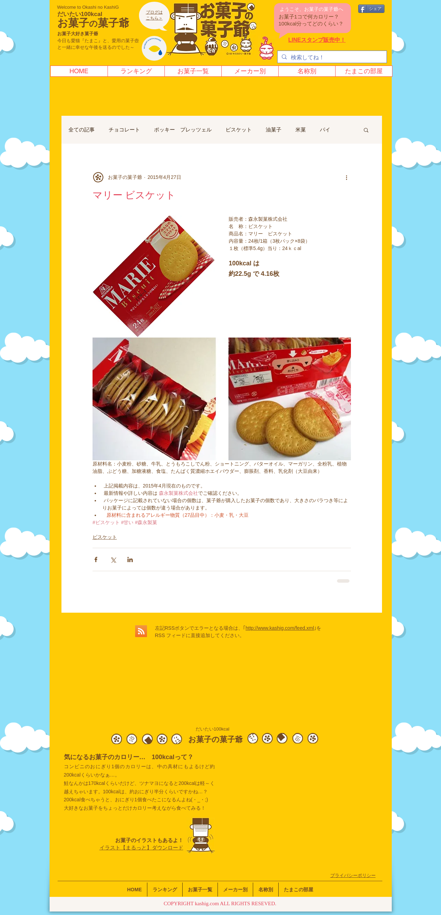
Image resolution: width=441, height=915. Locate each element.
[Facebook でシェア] (96, 559)
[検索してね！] (331, 57)
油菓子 (273, 130)
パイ (325, 130)
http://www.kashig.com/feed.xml (279, 628)
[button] (366, 130)
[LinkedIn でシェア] (130, 559)
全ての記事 (81, 130)
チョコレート (124, 130)
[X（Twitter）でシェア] (113, 559)
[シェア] (371, 9)
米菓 (300, 130)
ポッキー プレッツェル (183, 130)
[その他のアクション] (347, 177)
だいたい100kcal (79, 14)
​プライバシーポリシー (353, 875)
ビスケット (239, 130)
